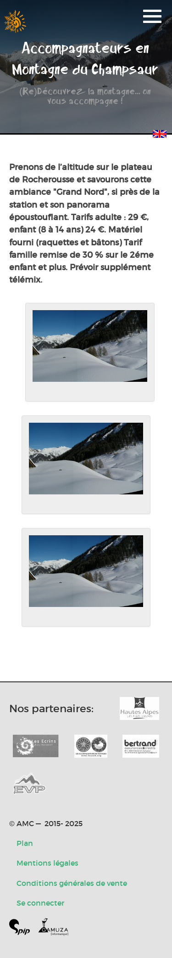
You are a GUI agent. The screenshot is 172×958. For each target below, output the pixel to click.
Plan (25, 843)
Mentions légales (47, 862)
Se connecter (40, 902)
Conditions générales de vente (72, 883)
